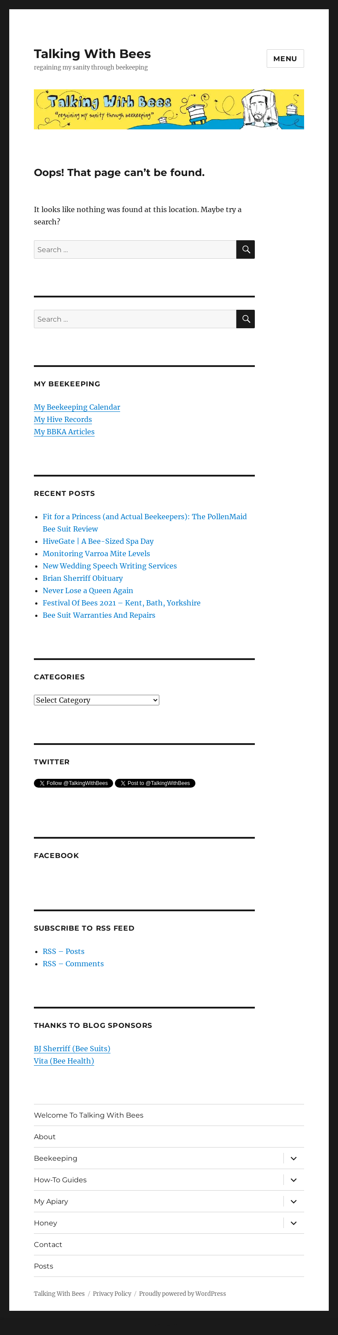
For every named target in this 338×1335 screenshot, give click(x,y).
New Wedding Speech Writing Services (110, 565)
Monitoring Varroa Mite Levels (96, 553)
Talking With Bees (92, 53)
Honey (45, 1223)
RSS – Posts (63, 951)
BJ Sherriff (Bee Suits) (72, 1048)
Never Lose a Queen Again (88, 590)
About (45, 1137)
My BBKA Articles (64, 431)
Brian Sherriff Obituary (83, 578)
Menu (285, 59)
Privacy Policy (112, 1294)
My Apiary (51, 1201)
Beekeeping (55, 1158)
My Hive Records (63, 419)
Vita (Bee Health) (64, 1060)
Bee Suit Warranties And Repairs (99, 615)
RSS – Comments (73, 963)
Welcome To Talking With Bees (88, 1115)
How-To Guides (60, 1180)
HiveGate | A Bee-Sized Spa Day (98, 541)
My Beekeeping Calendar (77, 407)
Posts (43, 1266)
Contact (48, 1244)
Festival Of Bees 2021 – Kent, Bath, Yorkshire (122, 602)
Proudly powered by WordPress (182, 1294)
